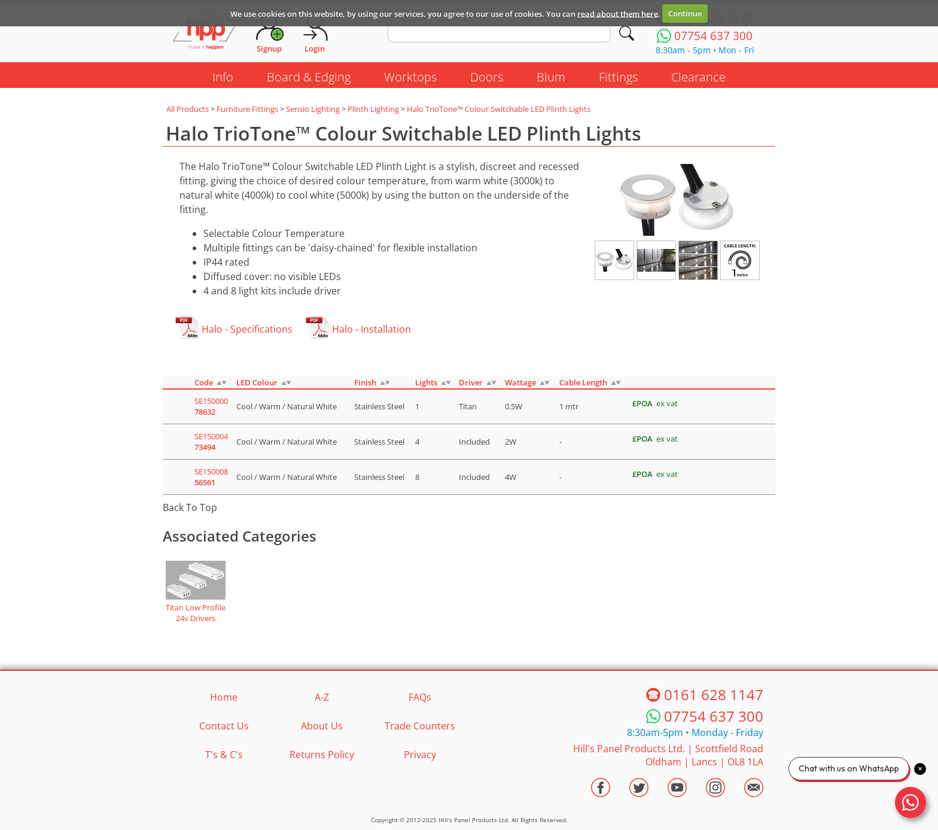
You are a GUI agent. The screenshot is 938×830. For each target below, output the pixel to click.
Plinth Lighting (373, 109)
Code (203, 382)
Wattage (520, 382)
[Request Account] (269, 32)
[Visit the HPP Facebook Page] (600, 787)
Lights (426, 382)
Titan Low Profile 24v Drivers (196, 613)
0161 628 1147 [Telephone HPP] (713, 694)
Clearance (698, 77)
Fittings (618, 77)
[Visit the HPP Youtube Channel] (677, 787)
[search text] (499, 33)
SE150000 (211, 406)
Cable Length (583, 382)
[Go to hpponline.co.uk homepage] (205, 33)
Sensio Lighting (313, 109)
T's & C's (224, 754)
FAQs (420, 697)
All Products (187, 109)
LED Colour (257, 382)
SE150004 (211, 441)
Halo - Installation (371, 329)
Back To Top (190, 507)
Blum (551, 77)
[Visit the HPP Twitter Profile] (638, 787)
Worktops (410, 77)
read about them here (617, 13)
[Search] (626, 33)
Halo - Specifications (247, 329)
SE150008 (211, 477)
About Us (322, 725)
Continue (685, 13)
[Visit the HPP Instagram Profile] (715, 787)
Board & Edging (309, 77)
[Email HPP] (753, 787)
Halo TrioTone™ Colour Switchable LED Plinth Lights (498, 109)
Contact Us (224, 725)
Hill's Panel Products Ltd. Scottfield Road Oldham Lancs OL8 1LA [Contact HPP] (668, 755)
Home (223, 697)
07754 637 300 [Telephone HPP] (713, 716)
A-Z (322, 697)
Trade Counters (420, 725)
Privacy (420, 754)
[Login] (315, 32)
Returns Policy (322, 754)
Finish (365, 382)
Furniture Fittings (247, 109)
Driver (471, 382)
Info (222, 77)
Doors (486, 77)
